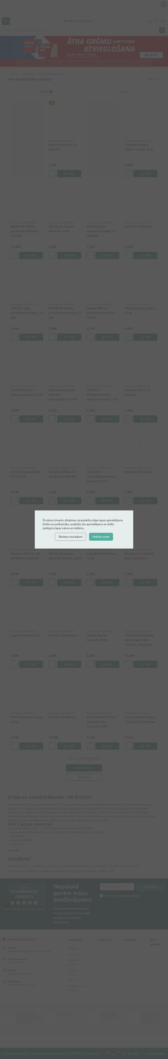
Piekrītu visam (101, 536)
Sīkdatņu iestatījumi (70, 536)
